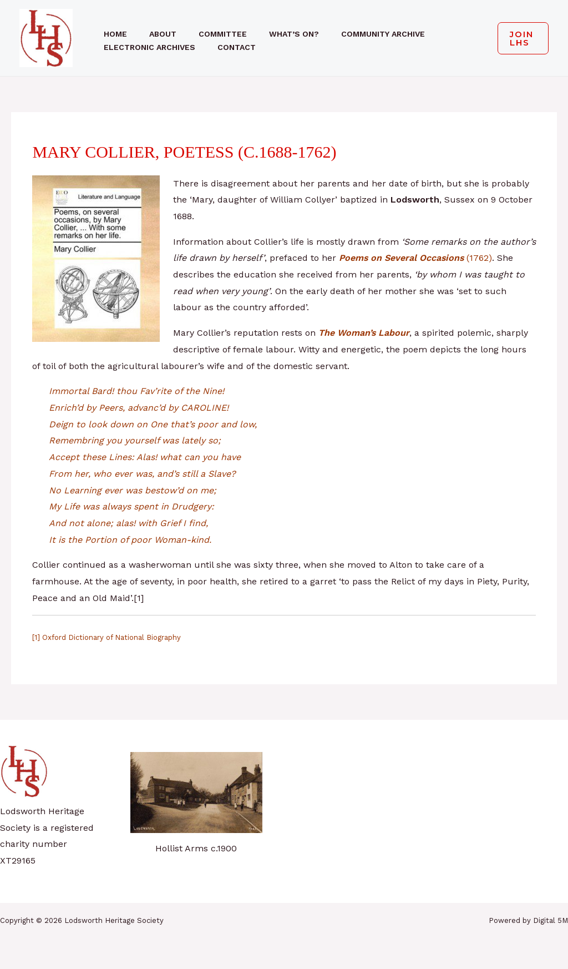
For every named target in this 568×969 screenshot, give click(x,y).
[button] (519, 38)
